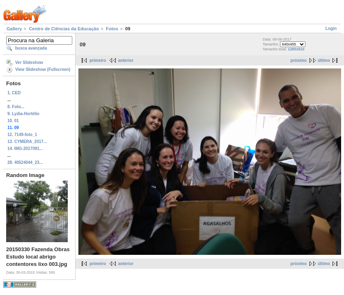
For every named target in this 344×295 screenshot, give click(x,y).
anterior (125, 60)
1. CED (14, 93)
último (324, 60)
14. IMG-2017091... (25, 148)
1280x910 (296, 49)
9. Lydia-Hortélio (23, 113)
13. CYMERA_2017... (27, 141)
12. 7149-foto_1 (22, 134)
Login (331, 28)
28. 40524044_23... (25, 162)
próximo (299, 60)
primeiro (97, 60)
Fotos (112, 28)
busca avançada (31, 48)
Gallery (14, 28)
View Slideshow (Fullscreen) (42, 69)
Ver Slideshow (29, 62)
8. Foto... (15, 106)
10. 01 (13, 120)
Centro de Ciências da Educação (64, 28)
